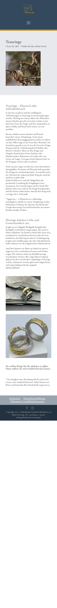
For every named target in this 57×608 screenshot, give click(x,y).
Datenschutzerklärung (34, 398)
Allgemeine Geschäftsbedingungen (27, 401)
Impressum (14, 398)
